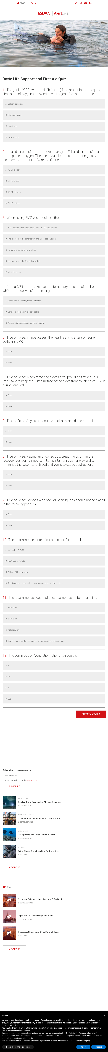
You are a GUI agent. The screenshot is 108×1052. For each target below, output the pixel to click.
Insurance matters (26, 815)
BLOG (21, 3)
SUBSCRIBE (14, 786)
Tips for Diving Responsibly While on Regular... (39, 802)
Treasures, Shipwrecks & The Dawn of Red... (38, 932)
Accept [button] (99, 1047)
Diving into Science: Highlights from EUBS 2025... (40, 899)
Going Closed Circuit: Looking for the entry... (38, 851)
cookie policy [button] (12, 1025)
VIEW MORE (14, 867)
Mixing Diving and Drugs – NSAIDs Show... (37, 835)
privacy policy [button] (28, 1038)
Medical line (23, 798)
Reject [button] (83, 1047)
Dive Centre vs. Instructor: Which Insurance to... (40, 818)
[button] (104, 1015)
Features (21, 847)
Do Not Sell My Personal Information (81, 1033)
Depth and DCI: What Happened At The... (36, 915)
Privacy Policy (32, 780)
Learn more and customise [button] (18, 1047)
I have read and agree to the (20, 780)
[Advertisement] (54, 744)
